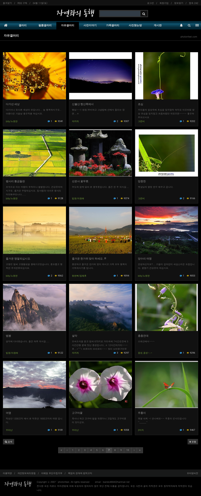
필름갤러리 (45, 25)
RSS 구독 (22, 3)
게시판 (158, 25)
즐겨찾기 (7, 3)
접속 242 (193, 3)
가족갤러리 (112, 25)
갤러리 (23, 25)
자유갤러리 (67, 25)
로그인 (150, 3)
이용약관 (7, 473)
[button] (8, 442)
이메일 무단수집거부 (51, 473)
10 (127, 450)
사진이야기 (90, 25)
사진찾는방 (135, 25)
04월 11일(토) (40, 3)
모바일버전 (192, 473)
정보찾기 (178, 3)
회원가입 (164, 3)
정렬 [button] (193, 441)
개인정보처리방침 (27, 473)
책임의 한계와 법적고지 (80, 473)
